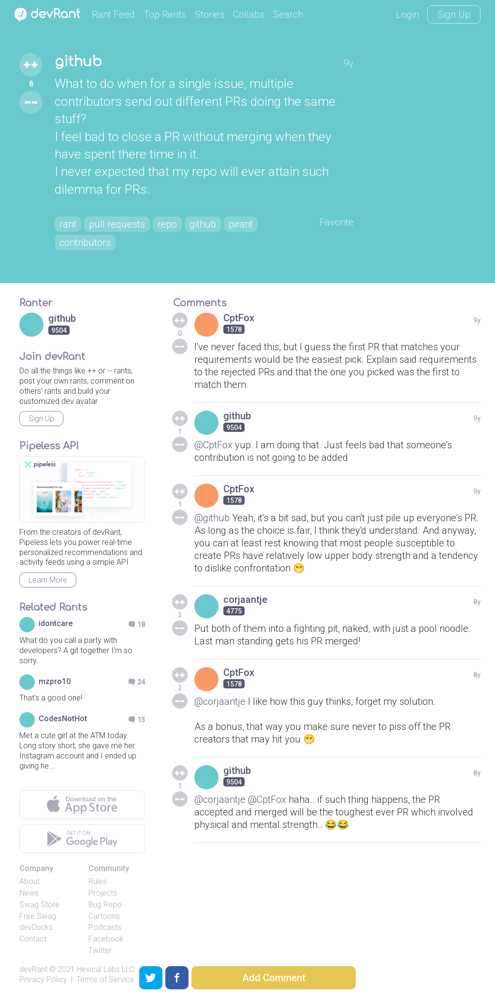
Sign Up (453, 14)
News (29, 893)
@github (212, 518)
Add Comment (274, 978)
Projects (102, 893)
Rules (97, 881)
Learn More (48, 580)
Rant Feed (113, 14)
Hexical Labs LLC (105, 969)
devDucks (36, 927)
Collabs (248, 14)
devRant (33, 969)
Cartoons (104, 916)
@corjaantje (220, 701)
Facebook (106, 938)
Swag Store (39, 904)
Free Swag (37, 916)
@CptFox (213, 445)
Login (407, 14)
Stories (209, 14)
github (78, 62)
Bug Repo (105, 904)
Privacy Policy (43, 979)
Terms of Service (105, 979)
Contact (32, 938)
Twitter (100, 950)
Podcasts (104, 927)
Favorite (337, 222)
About (29, 881)
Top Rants (165, 14)
